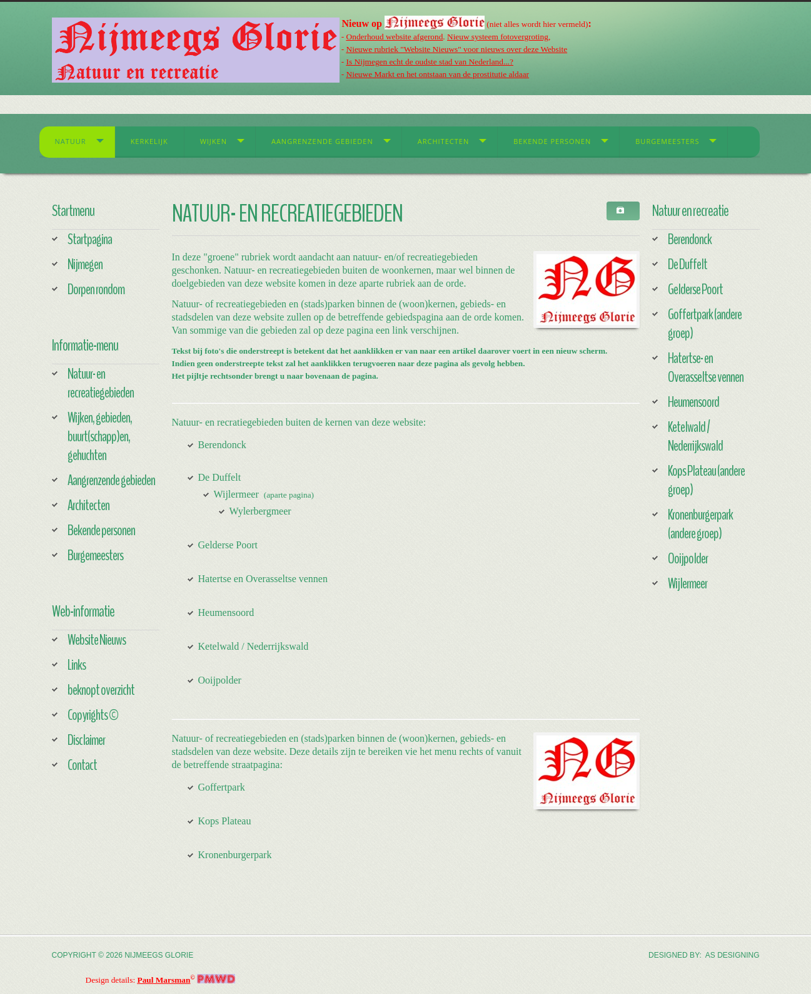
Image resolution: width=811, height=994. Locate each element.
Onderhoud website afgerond (394, 36)
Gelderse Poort (228, 545)
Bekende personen (552, 141)
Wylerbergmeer (260, 511)
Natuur (70, 141)
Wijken (213, 141)
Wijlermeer (236, 494)
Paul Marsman (164, 980)
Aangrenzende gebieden (322, 141)
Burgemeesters (667, 141)
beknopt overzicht (101, 689)
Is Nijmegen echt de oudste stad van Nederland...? (429, 61)
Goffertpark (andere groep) (705, 323)
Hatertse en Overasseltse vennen (263, 578)
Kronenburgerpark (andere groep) (700, 524)
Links (77, 664)
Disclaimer (86, 739)
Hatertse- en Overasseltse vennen (705, 367)
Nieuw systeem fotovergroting (497, 36)
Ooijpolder (219, 680)
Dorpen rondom (96, 289)
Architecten (443, 141)
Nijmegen (85, 264)
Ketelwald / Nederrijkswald (253, 646)
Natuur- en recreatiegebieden (101, 383)
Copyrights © (93, 714)
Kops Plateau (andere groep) (706, 480)
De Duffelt (219, 477)
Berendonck (222, 444)
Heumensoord (226, 612)
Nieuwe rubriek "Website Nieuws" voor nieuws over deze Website (456, 49)
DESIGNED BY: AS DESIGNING (703, 955)
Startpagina (90, 239)
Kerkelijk (149, 141)
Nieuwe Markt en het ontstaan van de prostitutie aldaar (437, 74)
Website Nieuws (97, 639)
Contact (82, 765)
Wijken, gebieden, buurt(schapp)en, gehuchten (100, 436)
